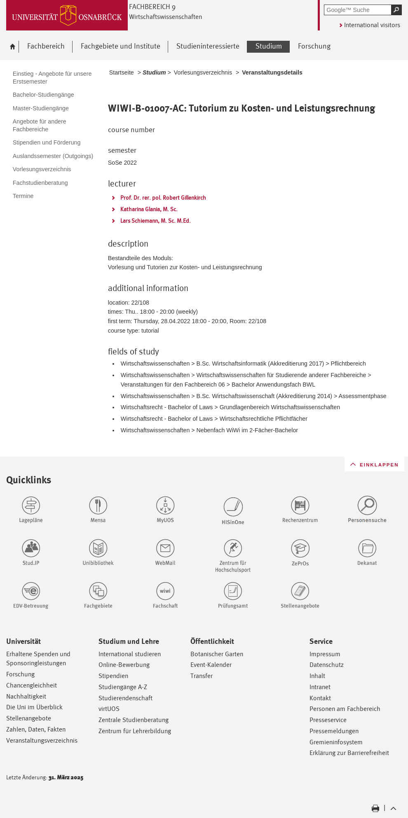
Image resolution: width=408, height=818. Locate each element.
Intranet (320, 687)
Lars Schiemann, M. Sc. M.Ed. (155, 220)
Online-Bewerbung (124, 665)
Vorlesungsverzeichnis (203, 72)
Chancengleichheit (31, 685)
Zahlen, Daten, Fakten (36, 729)
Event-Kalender (211, 665)
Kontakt (320, 698)
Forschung (20, 674)
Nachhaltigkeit (26, 696)
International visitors (372, 25)
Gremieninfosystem (336, 742)
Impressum (325, 654)
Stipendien (113, 676)
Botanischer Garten (216, 654)
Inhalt (317, 676)
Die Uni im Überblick (34, 707)
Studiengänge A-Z (122, 687)
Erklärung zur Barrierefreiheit (349, 753)
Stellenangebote (28, 718)
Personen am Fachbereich (345, 709)
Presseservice (328, 720)
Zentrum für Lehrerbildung (134, 731)
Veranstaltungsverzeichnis (41, 740)
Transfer (201, 676)
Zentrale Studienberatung (133, 720)
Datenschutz (327, 665)
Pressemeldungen (334, 731)
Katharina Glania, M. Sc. (149, 209)
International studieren (129, 654)
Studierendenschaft (125, 698)
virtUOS (109, 709)
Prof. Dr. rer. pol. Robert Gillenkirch (163, 197)
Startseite (121, 72)
